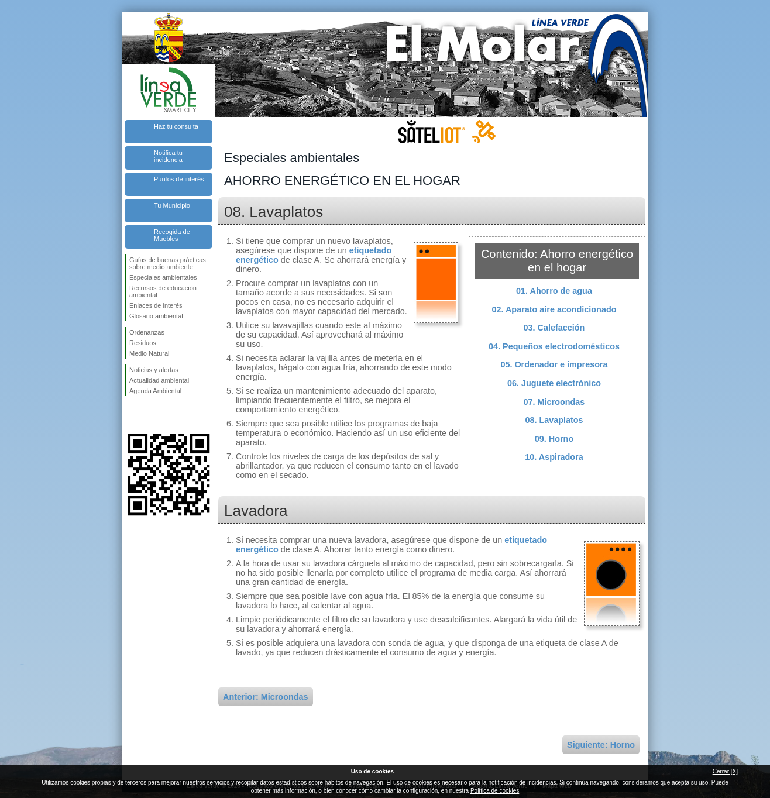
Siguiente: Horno (601, 744)
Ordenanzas (146, 332)
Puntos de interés (179, 179)
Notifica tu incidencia (168, 156)
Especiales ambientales (163, 277)
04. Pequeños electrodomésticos (554, 346)
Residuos (142, 342)
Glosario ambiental (156, 315)
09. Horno (554, 438)
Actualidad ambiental (159, 380)
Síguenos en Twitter (151, 415)
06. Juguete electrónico (554, 383)
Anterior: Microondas (265, 696)
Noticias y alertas (153, 369)
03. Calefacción (554, 327)
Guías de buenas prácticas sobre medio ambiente (167, 263)
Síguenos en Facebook (132, 415)
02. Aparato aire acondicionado (554, 309)
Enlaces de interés (156, 305)
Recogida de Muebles (172, 235)
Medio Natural (149, 353)
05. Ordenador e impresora (553, 364)
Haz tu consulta (176, 126)
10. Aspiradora (554, 457)
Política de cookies (494, 790)
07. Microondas (554, 402)
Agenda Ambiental (155, 390)
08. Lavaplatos (554, 420)
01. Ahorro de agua (554, 290)
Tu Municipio (172, 205)
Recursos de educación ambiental (163, 291)
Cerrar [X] (725, 771)
